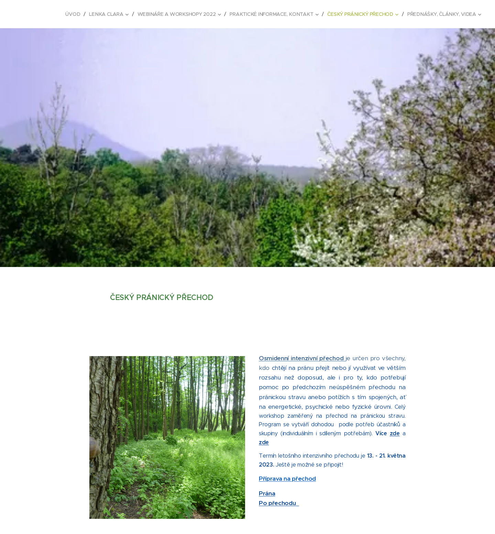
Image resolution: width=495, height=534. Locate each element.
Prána (267, 493)
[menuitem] (77, 14)
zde (395, 433)
